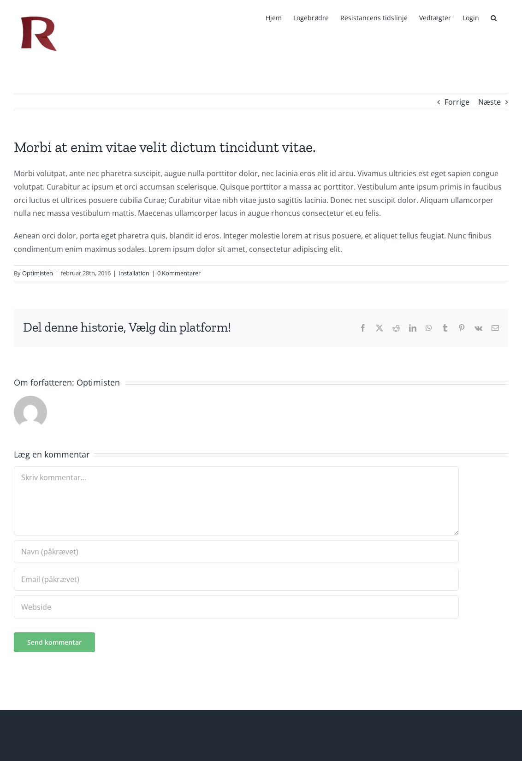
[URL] (236, 606)
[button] (494, 18)
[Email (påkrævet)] (236, 579)
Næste (489, 102)
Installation (134, 273)
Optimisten (37, 273)
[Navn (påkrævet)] (236, 551)
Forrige (457, 102)
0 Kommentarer (179, 273)
